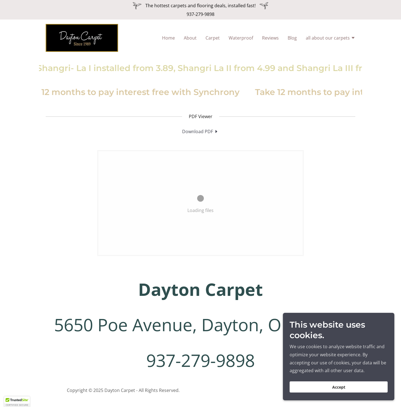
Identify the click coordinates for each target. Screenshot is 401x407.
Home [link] (168, 38)
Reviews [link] (270, 38)
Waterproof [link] (241, 38)
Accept (338, 387)
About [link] (190, 38)
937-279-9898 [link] (200, 14)
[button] (330, 38)
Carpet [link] (213, 38)
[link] (82, 37)
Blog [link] (292, 38)
